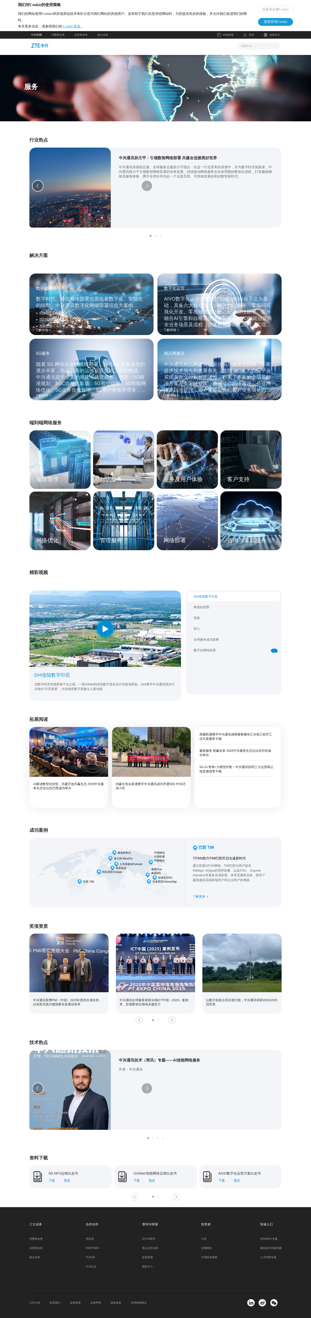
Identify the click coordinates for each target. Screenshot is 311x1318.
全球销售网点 (139, 1287)
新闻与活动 (106, 50)
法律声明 (95, 1287)
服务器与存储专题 (271, 1232)
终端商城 (225, 40)
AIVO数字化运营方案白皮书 (239, 1158)
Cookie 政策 (84, 29)
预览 (67, 1165)
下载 (52, 1165)
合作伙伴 (184, 50)
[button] (38, 189)
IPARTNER (92, 1232)
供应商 (90, 1223)
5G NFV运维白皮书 (63, 1158)
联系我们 (55, 1287)
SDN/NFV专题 (268, 1223)
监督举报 (147, 1242)
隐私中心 (147, 1251)
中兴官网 (36, 39)
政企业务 (102, 39)
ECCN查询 (148, 1223)
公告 (204, 1223)
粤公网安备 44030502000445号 (130, 1308)
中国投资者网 (209, 1242)
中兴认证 (91, 1251)
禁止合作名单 (150, 1232)
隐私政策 (116, 1287)
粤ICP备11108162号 (89, 1308)
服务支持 (162, 50)
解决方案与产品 (135, 50)
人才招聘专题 (268, 1242)
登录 (251, 39)
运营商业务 (81, 39)
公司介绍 (34, 1287)
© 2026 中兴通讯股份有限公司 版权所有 (53, 1308)
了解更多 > (200, 893)
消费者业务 (58, 39)
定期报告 (206, 1232)
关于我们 (206, 50)
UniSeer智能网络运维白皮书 (154, 1158)
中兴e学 (90, 1242)
